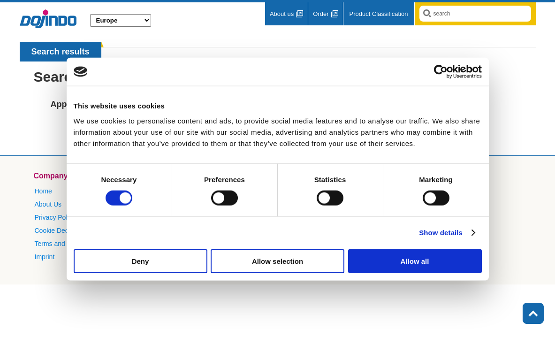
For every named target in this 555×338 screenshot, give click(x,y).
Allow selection (277, 261)
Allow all (415, 261)
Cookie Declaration (62, 230)
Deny (140, 261)
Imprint (45, 257)
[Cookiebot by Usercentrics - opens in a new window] (441, 72)
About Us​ (48, 204)
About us (282, 13)
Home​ (43, 191)
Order (320, 13)
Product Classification (379, 13)
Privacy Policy (55, 217)
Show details (441, 233)
